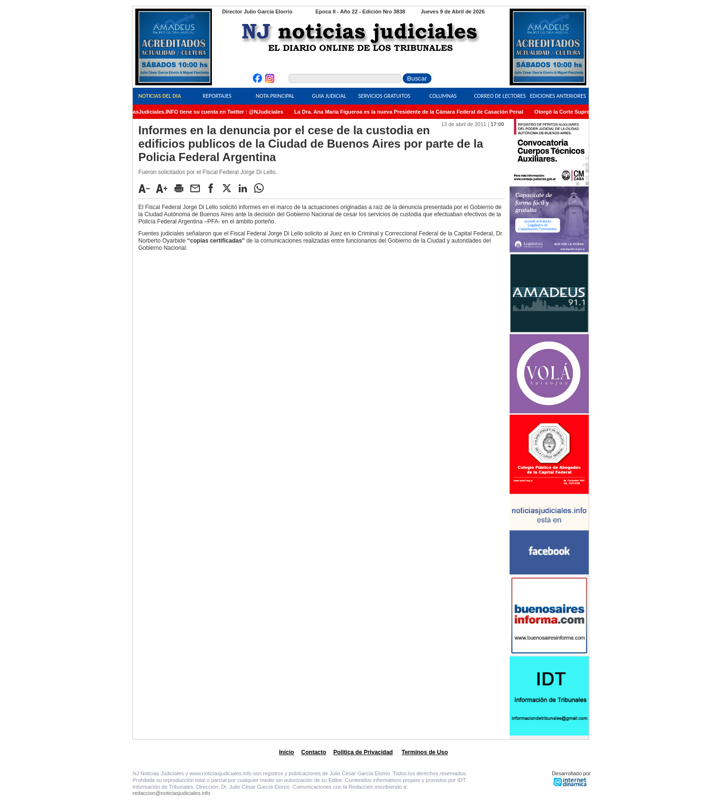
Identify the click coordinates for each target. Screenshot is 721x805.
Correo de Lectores (500, 96)
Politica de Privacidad (363, 752)
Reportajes (217, 96)
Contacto (313, 752)
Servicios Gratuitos (384, 96)
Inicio (286, 752)
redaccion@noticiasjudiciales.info (171, 793)
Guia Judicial (329, 96)
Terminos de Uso (425, 752)
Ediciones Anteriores (558, 96)
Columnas (442, 96)
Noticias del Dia (159, 96)
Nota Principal (275, 96)
